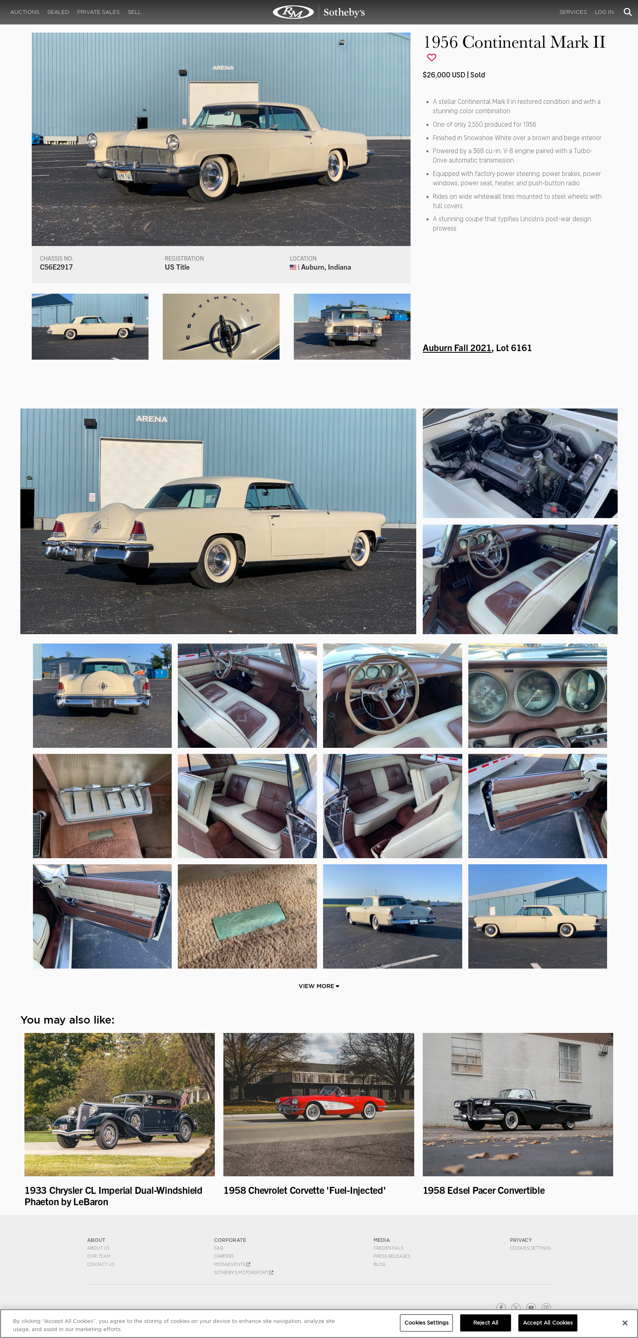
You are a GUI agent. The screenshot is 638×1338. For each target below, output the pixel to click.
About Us (98, 1248)
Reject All (485, 1323)
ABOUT (96, 1240)
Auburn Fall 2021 (457, 347)
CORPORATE (230, 1240)
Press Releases (392, 1256)
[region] (319, 1323)
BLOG (380, 1264)
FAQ (218, 1248)
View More (319, 986)
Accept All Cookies (547, 1323)
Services (573, 12)
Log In (604, 12)
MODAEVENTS (232, 1264)
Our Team (98, 1256)
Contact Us (100, 1264)
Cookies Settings (530, 1248)
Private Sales (98, 12)
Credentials (388, 1248)
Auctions (24, 12)
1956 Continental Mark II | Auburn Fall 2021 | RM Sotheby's (319, 12)
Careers (224, 1256)
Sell (134, 12)
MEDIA (382, 1240)
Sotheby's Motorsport (243, 1272)
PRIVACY (521, 1240)
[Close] (625, 1323)
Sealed (58, 12)
